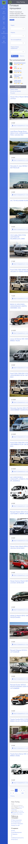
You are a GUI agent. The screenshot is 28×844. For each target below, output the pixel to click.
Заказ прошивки (17, 820)
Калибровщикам (17, 832)
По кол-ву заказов (15, 91)
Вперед (12, 796)
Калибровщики (16, 822)
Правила (14, 834)
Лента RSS (18, 87)
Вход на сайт (16, 825)
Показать (15, 56)
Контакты (15, 839)
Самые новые (14, 89)
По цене (12, 93)
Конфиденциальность (17, 838)
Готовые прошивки (17, 823)
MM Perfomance (17, 71)
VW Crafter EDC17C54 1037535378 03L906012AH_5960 (18, 237)
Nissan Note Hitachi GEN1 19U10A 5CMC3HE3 (19, 547)
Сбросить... (22, 56)
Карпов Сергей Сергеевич (17, 75)
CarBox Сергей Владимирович (17, 81)
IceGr (15, 67)
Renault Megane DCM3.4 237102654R (18, 651)
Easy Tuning (21, 2)
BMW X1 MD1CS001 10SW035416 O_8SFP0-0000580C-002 (18, 306)
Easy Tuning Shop (16, 809)
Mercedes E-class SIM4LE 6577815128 (18, 167)
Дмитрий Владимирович (20, 63)
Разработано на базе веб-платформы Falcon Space (17, 813)
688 (23, 793)
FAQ (13, 830)
